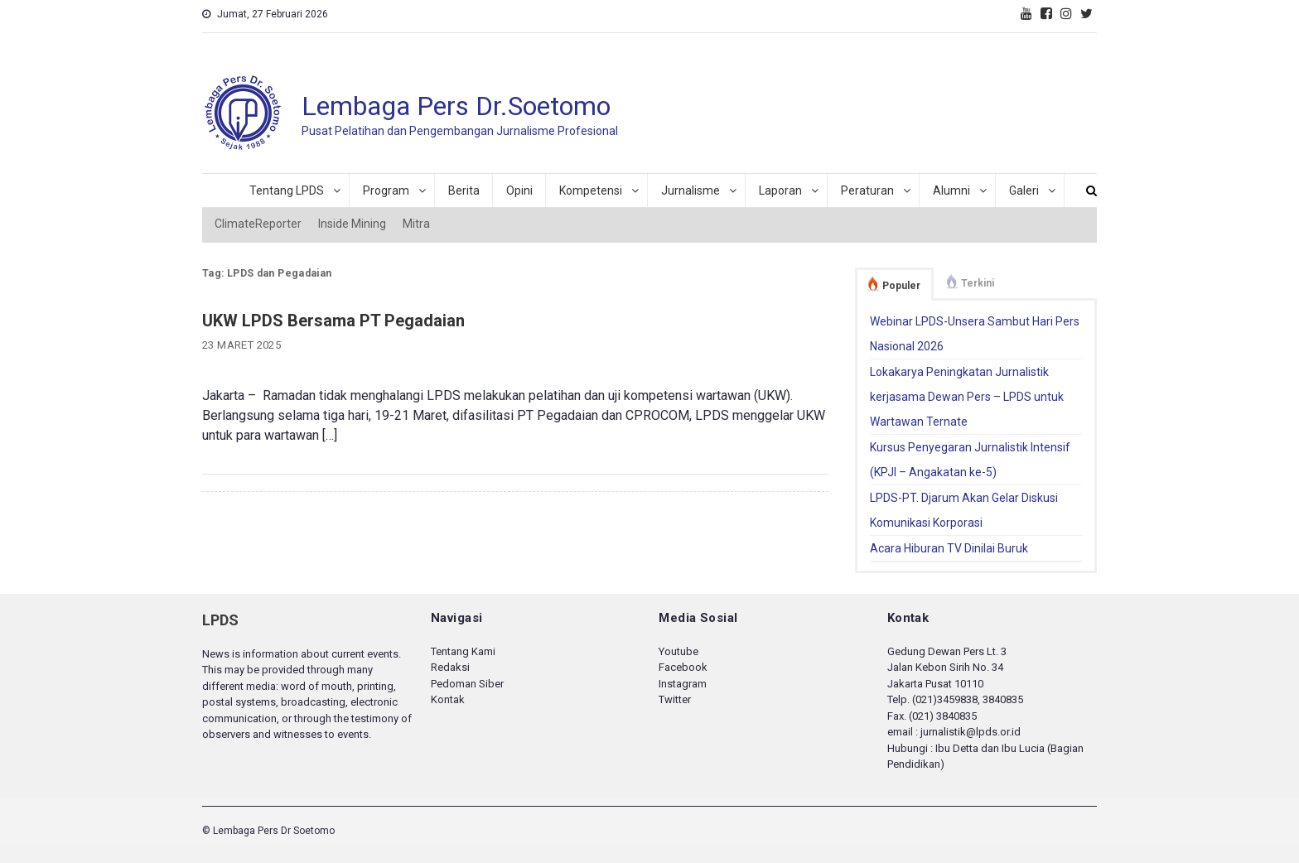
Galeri (1024, 190)
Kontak (448, 699)
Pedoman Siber (467, 683)
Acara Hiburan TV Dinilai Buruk (949, 548)
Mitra (416, 223)
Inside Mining (352, 223)
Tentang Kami (463, 651)
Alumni (951, 190)
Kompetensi (590, 190)
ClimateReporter (258, 223)
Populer (901, 286)
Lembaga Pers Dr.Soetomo (456, 106)
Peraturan (867, 190)
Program (386, 190)
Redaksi (450, 667)
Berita (464, 190)
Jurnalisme (690, 190)
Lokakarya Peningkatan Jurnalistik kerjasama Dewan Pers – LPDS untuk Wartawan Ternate (967, 396)
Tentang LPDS (286, 190)
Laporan (780, 190)
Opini (519, 190)
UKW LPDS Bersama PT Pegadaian (333, 320)
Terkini (977, 283)
